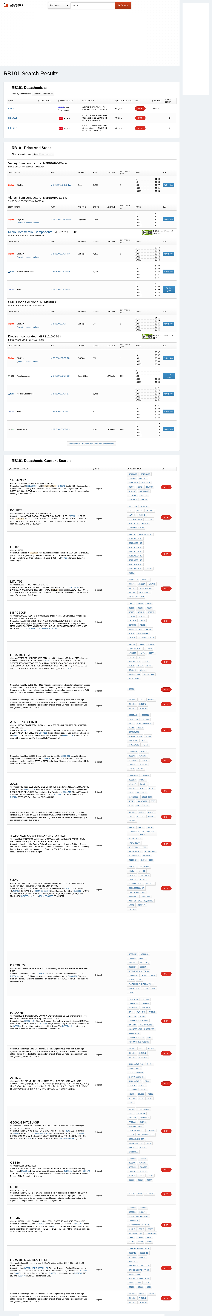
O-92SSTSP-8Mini (136, 1038)
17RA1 (146, 1046)
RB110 (140, 1241)
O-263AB (61, 485)
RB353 (131, 726)
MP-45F (143, 1055)
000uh (64, 554)
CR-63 (151, 772)
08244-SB (39, 867)
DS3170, (132, 1129)
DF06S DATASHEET (146, 631)
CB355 (131, 1137)
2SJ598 (141, 1059)
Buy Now (168, 185)
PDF (140, 108)
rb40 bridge (134, 654)
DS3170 (86, 1128)
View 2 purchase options (28, 257)
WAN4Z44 (141, 980)
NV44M (142, 646)
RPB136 (132, 753)
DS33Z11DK (29, 718)
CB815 (140, 1137)
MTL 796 (132, 588)
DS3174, (132, 749)
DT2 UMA (141, 880)
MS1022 (48, 653)
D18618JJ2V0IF (135, 1034)
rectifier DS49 (135, 1189)
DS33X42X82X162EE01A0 (139, 941)
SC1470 (150, 638)
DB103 (41, 622)
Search (123, 5)
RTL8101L (132, 662)
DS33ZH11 (19, 1228)
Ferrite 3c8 (134, 1001)
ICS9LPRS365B (46, 872)
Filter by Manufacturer (21, 94)
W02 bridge (142, 627)
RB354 (140, 718)
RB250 (131, 681)
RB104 (142, 615)
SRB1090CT (133, 482)
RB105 (149, 810)
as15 (150, 1063)
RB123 (141, 1133)
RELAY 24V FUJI (135, 833)
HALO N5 (132, 984)
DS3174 (132, 741)
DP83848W (133, 945)
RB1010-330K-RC (135, 557)
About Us (162, 1306)
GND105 (132, 772)
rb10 (139, 1151)
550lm (141, 1015)
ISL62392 (77, 867)
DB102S (150, 606)
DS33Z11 (43, 721)
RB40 (148, 1241)
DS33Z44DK (29, 773)
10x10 (131, 509)
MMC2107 (142, 741)
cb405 (152, 945)
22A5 (153, 784)
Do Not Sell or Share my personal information (104, 1306)
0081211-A (74, 514)
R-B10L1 (132, 691)
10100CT (149, 486)
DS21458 (57, 778)
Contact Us (151, 1306)
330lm (141, 691)
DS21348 (78, 1228)
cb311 (142, 662)
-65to (139, 486)
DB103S (132, 611)
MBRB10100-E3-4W (61, 185)
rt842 (148, 658)
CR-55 (131, 980)
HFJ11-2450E (134, 730)
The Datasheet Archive (14, 5)
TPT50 (145, 654)
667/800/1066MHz (144, 860)
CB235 (142, 1106)
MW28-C (141, 513)
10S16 (141, 1063)
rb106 (131, 627)
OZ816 (68, 660)
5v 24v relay (134, 825)
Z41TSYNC (145, 976)
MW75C (132, 513)
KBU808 (132, 631)
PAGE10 (152, 980)
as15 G (142, 1051)
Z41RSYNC (133, 976)
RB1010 (144, 498)
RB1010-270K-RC (135, 552)
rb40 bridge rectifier (139, 1232)
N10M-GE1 (146, 872)
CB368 (145, 957)
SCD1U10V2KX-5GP (136, 1098)
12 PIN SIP (133, 1055)
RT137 (148, 1102)
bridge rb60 (134, 666)
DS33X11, (132, 1125)
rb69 (131, 1237)
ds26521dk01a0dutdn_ (138, 1173)
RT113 (139, 658)
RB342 (131, 718)
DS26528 (143, 737)
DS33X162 (65, 741)
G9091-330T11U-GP (147, 864)
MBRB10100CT (58, 323)
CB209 (140, 1197)
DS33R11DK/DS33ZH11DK (36, 1222)
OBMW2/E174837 (135, 517)
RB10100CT (145, 474)
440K (139, 949)
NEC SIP (132, 1063)
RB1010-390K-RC (135, 561)
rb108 (131, 1241)
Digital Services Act (135, 1306)
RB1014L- (145, 575)
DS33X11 (25, 1128)
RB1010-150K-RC (135, 540)
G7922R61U (26, 872)
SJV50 (46, 867)
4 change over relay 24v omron (142, 815)
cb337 (148, 1197)
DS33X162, (133, 745)
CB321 (131, 1193)
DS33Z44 (67, 776)
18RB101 (132, 1051)
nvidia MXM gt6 (135, 1102)
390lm (141, 1247)
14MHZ (131, 650)
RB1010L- (144, 505)
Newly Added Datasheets (57, 1306)
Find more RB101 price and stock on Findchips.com (91, 444)
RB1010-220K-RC (135, 548)
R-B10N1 (132, 695)
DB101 (28, 622)
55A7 (138, 788)
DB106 (148, 602)
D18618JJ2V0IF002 (136, 1030)
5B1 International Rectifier (141, 997)
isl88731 (152, 880)
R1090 (131, 486)
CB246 (131, 1197)
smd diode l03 (145, 992)
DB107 (131, 606)
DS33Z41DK (29, 989)
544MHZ (132, 1185)
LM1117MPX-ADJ (135, 642)
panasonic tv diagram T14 (140, 953)
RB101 (131, 569)
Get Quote (168, 289)
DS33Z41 (43, 991)
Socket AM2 (148, 666)
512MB (131, 860)
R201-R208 (141, 726)
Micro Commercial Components (30, 232)
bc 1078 (149, 517)
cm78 (146, 1237)
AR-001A (150, 509)
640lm (141, 795)
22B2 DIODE (133, 780)
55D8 (149, 1005)
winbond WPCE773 (137, 868)
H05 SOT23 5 (134, 957)
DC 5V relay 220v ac (137, 829)
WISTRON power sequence (141, 876)
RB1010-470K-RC (135, 565)
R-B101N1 (143, 699)
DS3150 (21, 1230)
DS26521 (67, 1128)
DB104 (47, 622)
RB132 (152, 726)
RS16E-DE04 (150, 833)
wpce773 (132, 864)
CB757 (153, 749)
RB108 (131, 949)
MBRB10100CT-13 (60, 358)
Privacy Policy (76, 1306)
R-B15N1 (142, 695)
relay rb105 (134, 837)
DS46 (131, 961)
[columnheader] (21, 101)
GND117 (142, 772)
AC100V (151, 691)
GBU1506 (132, 615)
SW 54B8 (132, 992)
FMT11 (140, 650)
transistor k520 (136, 525)
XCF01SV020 (134, 722)
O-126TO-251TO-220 (136, 1042)
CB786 (140, 1193)
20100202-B (74, 582)
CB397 (148, 1137)
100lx (131, 799)
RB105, (131, 810)
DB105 (54, 622)
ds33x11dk (133, 1177)
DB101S (140, 606)
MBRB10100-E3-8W (61, 219)
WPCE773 (132, 1106)
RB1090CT (31, 485)
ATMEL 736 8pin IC (144, 714)
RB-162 (145, 730)
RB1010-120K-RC (135, 536)
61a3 (131, 788)
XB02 (153, 957)
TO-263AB (133, 494)
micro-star (134, 670)
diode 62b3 (142, 784)
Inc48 (131, 714)
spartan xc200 (149, 722)
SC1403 (149, 642)
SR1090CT (146, 482)
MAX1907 (132, 646)
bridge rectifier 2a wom (140, 623)
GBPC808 (132, 619)
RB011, (140, 810)
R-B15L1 (132, 699)
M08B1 (131, 880)
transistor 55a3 (136, 1005)
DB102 (34, 622)
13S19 (131, 1067)
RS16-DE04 (133, 841)
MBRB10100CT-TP (60, 253)
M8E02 (149, 1030)
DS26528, (144, 745)
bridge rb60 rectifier (139, 1224)
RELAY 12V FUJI (135, 821)
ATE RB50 (149, 1151)
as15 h (131, 1059)
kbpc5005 (143, 611)
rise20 (140, 509)
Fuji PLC (147, 837)
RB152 (131, 658)
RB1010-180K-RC (135, 544)
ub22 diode (150, 1189)
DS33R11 (83, 1225)
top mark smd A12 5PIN (139, 1009)
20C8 (131, 776)
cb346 (143, 945)
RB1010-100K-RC (145, 532)
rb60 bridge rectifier (139, 1220)
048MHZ (132, 1133)
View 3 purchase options (28, 223)
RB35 (139, 1237)
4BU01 (68, 864)
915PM (151, 646)
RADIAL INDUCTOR (136, 592)
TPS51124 (145, 856)
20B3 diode (141, 776)
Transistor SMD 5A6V (138, 988)
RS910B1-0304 (146, 841)
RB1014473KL (144, 588)
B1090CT (132, 490)
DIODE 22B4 (147, 780)
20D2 (146, 788)
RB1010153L (133, 521)
